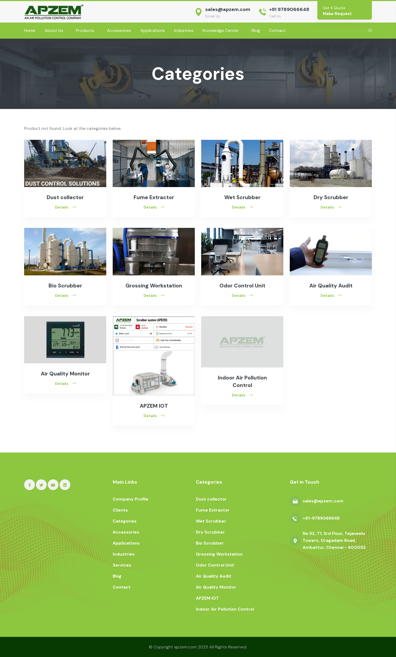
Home (29, 30)
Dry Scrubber (331, 197)
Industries (183, 30)
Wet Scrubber (242, 197)
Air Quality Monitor (65, 373)
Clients (120, 510)
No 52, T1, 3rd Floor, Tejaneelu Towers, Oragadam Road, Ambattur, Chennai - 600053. (334, 540)
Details (65, 207)
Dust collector (65, 197)
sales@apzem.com (227, 9)
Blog (256, 30)
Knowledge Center (221, 30)
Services (122, 565)
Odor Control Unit (242, 285)
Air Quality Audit (331, 285)
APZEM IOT (154, 405)
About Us (54, 30)
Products (85, 30)
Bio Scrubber (65, 285)
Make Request (337, 13)
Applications (152, 30)
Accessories (119, 30)
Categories (125, 521)
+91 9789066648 (289, 9)
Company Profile (130, 499)
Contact (277, 30)
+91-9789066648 (321, 518)
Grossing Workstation (154, 285)
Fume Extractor (154, 197)
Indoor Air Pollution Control (225, 609)
